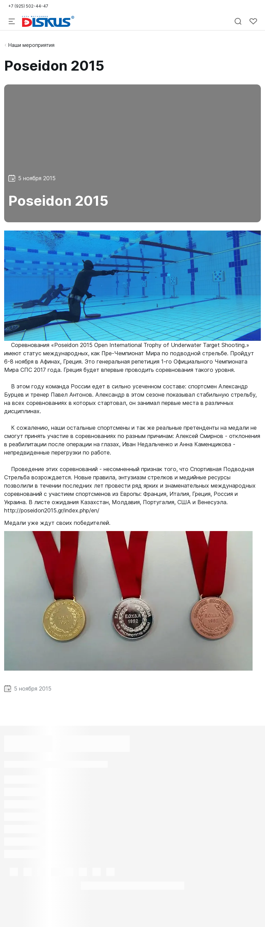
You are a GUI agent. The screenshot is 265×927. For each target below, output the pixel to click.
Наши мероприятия (31, 45)
